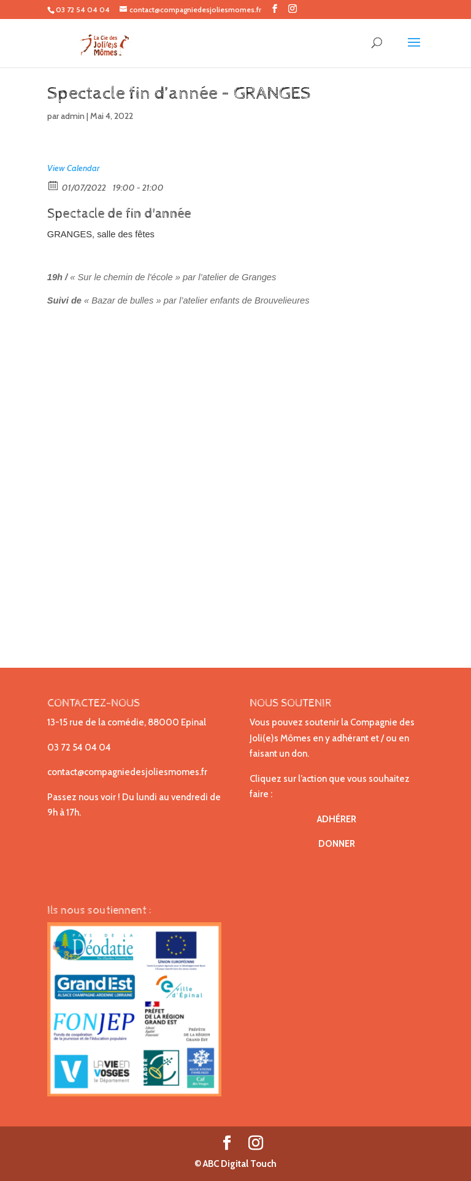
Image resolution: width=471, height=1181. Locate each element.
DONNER (336, 843)
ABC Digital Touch (239, 1163)
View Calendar (73, 168)
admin (73, 115)
